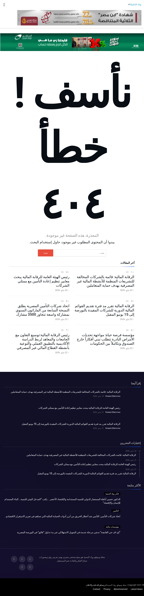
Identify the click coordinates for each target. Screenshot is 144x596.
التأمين (116, 511)
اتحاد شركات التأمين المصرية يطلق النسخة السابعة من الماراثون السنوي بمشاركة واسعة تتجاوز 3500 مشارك (42, 310)
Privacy (107, 589)
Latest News (137, 589)
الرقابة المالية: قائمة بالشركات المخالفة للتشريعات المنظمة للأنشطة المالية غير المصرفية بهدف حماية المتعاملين (105, 281)
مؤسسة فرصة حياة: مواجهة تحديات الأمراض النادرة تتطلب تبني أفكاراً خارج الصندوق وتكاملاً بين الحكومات (105, 339)
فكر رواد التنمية (112, 494)
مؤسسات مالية (112, 527)
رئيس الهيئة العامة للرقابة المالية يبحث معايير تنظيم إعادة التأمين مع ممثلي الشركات (41, 281)
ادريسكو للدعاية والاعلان (96, 585)
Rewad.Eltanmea (112, 396)
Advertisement (121, 589)
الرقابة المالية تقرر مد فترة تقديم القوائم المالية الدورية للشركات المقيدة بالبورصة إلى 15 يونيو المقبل (104, 310)
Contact (96, 589)
